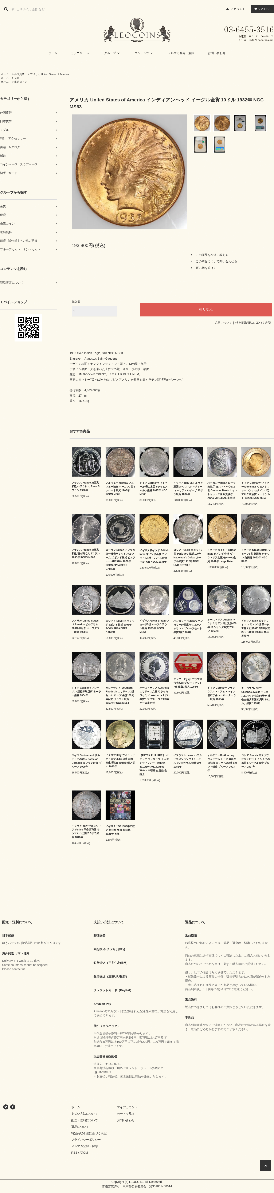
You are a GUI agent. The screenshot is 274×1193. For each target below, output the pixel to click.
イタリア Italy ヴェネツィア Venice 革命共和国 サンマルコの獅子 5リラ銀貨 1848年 (86, 831)
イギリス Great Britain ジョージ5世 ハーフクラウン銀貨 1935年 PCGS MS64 (154, 626)
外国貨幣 (19, 74)
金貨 (16, 78)
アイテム (261, 9)
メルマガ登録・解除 (181, 53)
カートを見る (126, 1113)
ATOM (84, 1152)
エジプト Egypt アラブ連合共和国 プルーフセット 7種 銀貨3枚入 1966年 (187, 683)
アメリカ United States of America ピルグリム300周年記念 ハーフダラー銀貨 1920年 (85, 626)
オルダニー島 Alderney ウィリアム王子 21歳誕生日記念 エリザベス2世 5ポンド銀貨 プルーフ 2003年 (222, 763)
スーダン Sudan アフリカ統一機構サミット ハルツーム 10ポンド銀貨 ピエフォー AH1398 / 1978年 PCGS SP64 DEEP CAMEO (120, 559)
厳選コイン (20, 81)
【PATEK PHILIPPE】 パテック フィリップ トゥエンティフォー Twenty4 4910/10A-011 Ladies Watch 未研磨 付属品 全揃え (154, 765)
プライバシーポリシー (86, 1139)
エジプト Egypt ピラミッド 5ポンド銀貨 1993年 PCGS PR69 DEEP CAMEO (120, 626)
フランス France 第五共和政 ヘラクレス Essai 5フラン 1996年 (85, 486)
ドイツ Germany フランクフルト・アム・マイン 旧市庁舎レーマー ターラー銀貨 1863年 (221, 693)
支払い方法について (84, 1113)
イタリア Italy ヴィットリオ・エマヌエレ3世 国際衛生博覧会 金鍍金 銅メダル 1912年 (120, 761)
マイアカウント (127, 1107)
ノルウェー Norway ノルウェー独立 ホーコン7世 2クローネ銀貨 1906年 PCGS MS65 (120, 488)
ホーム (52, 53)
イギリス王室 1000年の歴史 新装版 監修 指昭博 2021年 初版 (120, 830)
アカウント (238, 9)
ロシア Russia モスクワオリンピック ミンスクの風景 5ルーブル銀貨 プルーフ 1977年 (255, 761)
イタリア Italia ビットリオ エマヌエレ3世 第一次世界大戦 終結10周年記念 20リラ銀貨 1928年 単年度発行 (255, 628)
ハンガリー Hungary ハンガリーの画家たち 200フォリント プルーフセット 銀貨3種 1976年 (188, 626)
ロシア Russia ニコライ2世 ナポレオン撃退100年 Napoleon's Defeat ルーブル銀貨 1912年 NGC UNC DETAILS (187, 558)
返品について (223, 322)
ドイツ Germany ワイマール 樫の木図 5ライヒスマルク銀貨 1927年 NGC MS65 (154, 488)
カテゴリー (81, 53)
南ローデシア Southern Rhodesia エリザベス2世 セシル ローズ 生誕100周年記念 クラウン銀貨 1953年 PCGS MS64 (120, 695)
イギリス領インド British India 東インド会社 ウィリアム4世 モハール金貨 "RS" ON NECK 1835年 (154, 556)
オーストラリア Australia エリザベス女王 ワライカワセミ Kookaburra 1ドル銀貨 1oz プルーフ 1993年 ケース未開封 (154, 695)
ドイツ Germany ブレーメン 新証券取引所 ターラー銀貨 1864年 (86, 691)
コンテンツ (144, 53)
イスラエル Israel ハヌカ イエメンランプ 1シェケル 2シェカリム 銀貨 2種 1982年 (187, 761)
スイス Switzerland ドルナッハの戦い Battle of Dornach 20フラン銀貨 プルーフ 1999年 (86, 761)
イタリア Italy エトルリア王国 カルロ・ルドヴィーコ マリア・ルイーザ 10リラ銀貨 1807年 (188, 488)
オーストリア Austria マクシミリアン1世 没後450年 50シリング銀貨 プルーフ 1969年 (222, 625)
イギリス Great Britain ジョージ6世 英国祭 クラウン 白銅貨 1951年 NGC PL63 (256, 556)
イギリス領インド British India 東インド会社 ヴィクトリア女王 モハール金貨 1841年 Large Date (221, 556)
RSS (74, 1152)
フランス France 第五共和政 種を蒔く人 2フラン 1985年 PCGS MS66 (86, 553)
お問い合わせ (217, 53)
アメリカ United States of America (49, 74)
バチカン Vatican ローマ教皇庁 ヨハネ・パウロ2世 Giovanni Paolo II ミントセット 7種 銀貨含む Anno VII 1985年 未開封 (222, 490)
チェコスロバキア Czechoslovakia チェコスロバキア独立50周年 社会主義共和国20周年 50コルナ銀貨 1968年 (255, 696)
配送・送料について (84, 1120)
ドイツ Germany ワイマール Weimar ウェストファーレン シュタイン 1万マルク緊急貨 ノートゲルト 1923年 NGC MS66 (255, 490)
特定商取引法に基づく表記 (253, 322)
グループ (112, 53)
